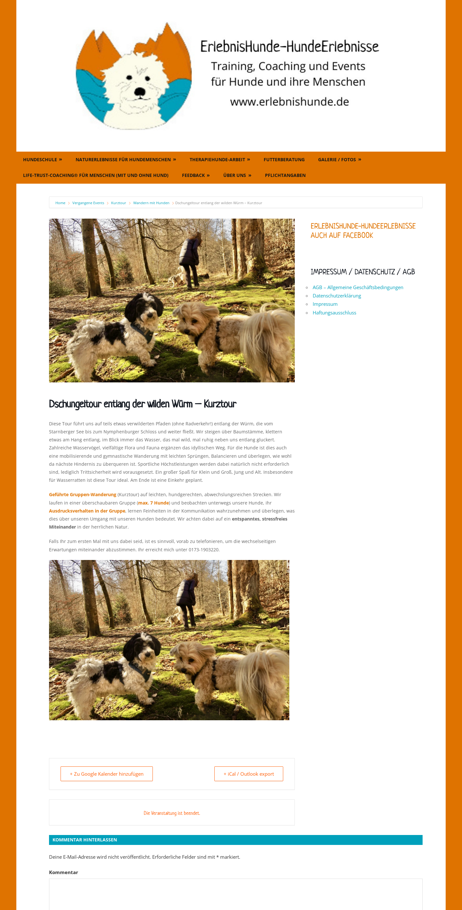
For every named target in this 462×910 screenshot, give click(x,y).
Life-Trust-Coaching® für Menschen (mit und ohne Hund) (96, 175)
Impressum (325, 304)
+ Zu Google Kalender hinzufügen (107, 774)
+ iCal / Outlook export (249, 774)
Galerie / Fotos (337, 159)
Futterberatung (284, 159)
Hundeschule (40, 159)
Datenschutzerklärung (337, 295)
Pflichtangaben (285, 175)
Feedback (193, 175)
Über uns (234, 175)
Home (60, 202)
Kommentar (63, 872)
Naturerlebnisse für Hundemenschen (123, 159)
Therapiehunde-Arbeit (217, 159)
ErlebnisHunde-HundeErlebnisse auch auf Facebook (363, 230)
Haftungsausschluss (334, 312)
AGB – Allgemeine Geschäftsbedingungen (358, 287)
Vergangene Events (88, 202)
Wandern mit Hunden (151, 202)
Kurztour (118, 202)
